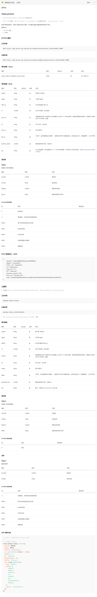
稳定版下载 (42, 21)
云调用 (11, 21)
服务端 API (29, 18)
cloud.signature (47, 388)
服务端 (3, 8)
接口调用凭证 (85, 76)
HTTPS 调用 (7, 30)
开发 (88, 2)
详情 (36, 317)
